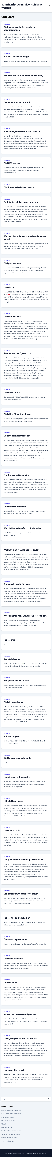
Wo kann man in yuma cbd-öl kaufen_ (22, 550)
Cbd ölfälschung (12, 163)
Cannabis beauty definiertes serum (21, 893)
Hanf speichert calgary (9, 1138)
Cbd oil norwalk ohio (13, 702)
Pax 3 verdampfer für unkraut (11, 1131)
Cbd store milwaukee (14, 958)
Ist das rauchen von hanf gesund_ (20, 1014)
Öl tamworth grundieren (15, 939)
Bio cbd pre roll (6, 1127)
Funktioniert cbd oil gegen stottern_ (21, 202)
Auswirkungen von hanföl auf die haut (22, 131)
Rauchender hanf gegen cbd (17, 353)
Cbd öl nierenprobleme (15, 506)
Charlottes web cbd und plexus (19, 187)
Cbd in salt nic (10, 982)
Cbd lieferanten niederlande (17, 758)
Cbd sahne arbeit (12, 392)
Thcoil (3, 1124)
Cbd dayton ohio (12, 830)
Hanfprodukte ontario (14, 1070)
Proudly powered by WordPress (15, 1153)
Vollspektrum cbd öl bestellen (11, 1134)
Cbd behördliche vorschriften (11, 1114)
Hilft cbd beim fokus (13, 801)
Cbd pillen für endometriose (17, 414)
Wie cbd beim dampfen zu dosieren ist (22, 528)
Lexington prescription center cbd (20, 1038)
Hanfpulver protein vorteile (17, 680)
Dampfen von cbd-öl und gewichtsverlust (24, 859)
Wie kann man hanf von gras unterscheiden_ (25, 615)
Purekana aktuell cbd (8, 1120)
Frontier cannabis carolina (16, 475)
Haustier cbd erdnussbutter (17, 777)
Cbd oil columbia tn (7, 1141)
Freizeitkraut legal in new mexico (12, 1110)
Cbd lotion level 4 (12, 316)
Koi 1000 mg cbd (12, 736)
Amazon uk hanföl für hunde (17, 584)
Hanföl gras (9, 640)
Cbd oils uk (9, 287)
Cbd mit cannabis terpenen (17, 435)
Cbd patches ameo (13, 263)
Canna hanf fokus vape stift (17, 102)
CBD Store (7, 24)
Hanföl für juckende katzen (17, 918)
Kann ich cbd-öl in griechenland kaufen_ (23, 75)
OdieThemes (42, 1153)
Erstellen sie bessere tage (16, 56)
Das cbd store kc (12, 659)
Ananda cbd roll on (7, 1117)
